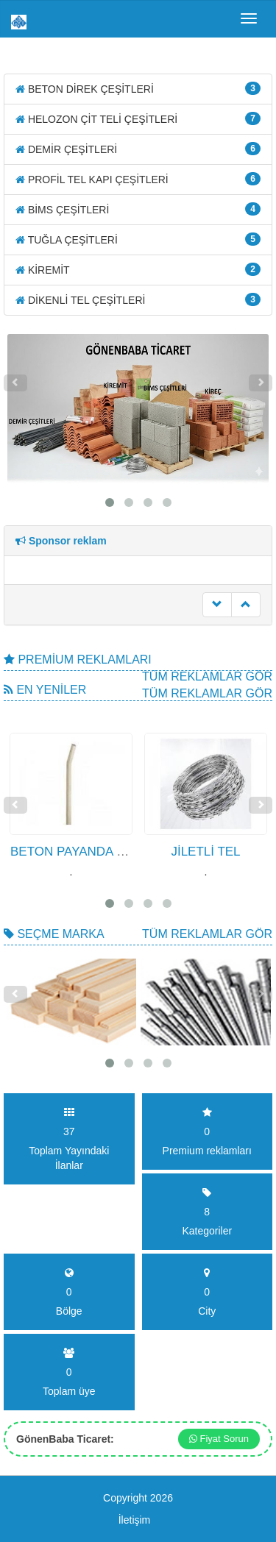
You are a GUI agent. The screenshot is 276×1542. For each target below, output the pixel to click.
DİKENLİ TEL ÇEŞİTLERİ (138, 299)
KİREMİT (138, 269)
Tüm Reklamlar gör (207, 676)
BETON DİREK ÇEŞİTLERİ (138, 88)
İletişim (134, 1520)
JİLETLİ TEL (205, 852)
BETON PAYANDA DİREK (82, 852)
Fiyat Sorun (219, 1438)
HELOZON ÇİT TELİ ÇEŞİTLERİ (138, 118)
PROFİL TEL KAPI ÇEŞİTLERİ (138, 178)
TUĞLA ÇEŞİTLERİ (138, 239)
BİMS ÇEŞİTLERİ (138, 209)
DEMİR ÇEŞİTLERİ (138, 148)
